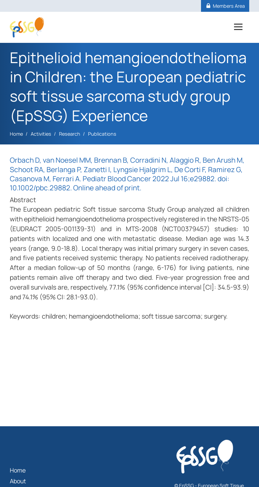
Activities (41, 134)
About (18, 481)
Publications (102, 134)
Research (69, 134)
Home (16, 134)
